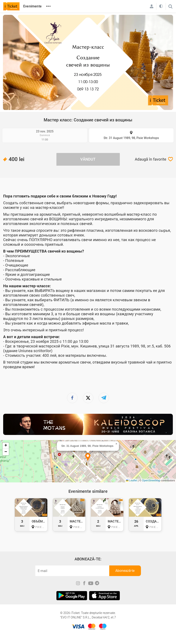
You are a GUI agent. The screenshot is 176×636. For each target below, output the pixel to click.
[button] (87, 457)
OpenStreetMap (151, 480)
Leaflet (131, 480)
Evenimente (32, 6)
